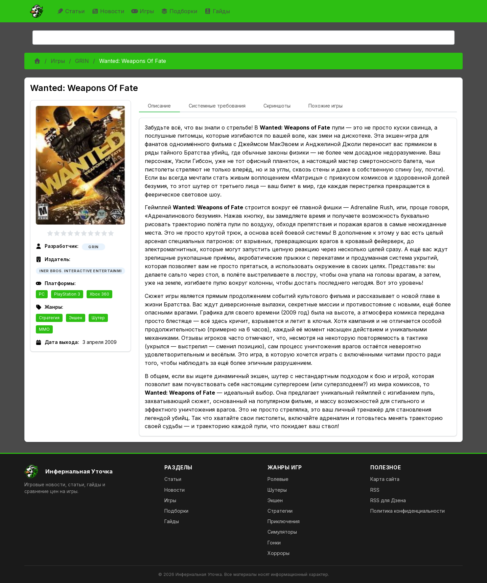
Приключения (284, 521)
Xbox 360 (99, 294)
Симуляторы (282, 532)
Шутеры (277, 490)
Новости (109, 11)
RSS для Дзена (388, 500)
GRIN (82, 60)
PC (42, 294)
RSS (374, 490)
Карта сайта (384, 479)
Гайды (218, 11)
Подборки (180, 11)
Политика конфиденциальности (407, 511)
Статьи (71, 11)
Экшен (75, 317)
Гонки (274, 542)
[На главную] (89, 471)
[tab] (159, 106)
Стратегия (49, 317)
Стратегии (280, 511)
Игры (143, 11)
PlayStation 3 (67, 294)
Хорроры (278, 553)
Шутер (98, 317)
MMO (44, 329)
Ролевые (278, 479)
